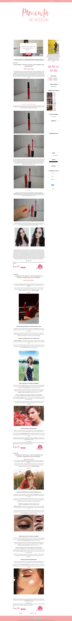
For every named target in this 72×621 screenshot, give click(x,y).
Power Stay (43, 262)
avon (17, 262)
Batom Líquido (21, 262)
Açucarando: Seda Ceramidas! (54, 94)
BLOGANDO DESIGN (46, 620)
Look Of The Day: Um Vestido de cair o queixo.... (28, 48)
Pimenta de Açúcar (53, 116)
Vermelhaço (14, 263)
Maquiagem (39, 262)
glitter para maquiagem (20, 443)
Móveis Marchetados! (54, 106)
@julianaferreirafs (55, 155)
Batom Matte (25, 262)
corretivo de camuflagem (37, 442)
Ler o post (28, 53)
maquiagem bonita (26, 443)
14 (40, 266)
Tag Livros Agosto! (54, 100)
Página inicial (20, 613)
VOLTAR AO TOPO (52, 620)
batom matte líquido (24, 442)
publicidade (31, 443)
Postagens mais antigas (33, 613)
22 (40, 447)
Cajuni (28, 44)
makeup (36, 262)
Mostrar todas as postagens (38, 59)
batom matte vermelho (31, 262)
